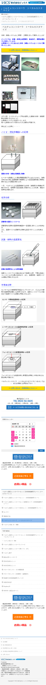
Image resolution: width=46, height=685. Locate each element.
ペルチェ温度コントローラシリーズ (14, 544)
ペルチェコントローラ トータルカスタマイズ (18, 520)
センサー (6, 512)
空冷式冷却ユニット (10, 561)
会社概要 (5, 638)
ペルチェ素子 (8, 553)
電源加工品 (7, 516)
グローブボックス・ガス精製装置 (14, 569)
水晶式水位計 (8, 582)
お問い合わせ (6, 651)
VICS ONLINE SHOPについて (10, 635)
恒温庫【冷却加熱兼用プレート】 (14, 578)
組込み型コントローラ (10, 557)
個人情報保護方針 (7, 641)
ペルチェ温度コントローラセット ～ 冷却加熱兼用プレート (21, 497)
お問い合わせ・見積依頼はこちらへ (23, 50)
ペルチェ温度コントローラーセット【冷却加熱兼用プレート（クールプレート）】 (23, 536)
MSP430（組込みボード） (11, 590)
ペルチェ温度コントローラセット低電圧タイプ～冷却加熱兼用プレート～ (23, 503)
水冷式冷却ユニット (10, 565)
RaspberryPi (7, 586)
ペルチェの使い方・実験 (11, 524)
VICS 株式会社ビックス (21, 677)
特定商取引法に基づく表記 (10, 644)
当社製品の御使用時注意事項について (12, 647)
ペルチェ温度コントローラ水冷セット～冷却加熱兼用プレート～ (23, 508)
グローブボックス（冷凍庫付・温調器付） (16, 574)
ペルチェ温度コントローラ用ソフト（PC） (17, 549)
